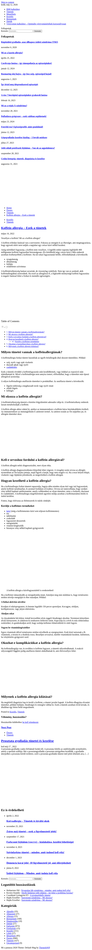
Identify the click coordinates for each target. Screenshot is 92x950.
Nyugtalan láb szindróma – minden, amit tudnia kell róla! (46, 890)
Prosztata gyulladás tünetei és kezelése (27, 741)
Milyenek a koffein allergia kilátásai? (23, 346)
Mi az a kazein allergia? (12, 53)
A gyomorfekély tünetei (40, 895)
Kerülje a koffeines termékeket (27, 341)
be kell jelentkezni (30, 722)
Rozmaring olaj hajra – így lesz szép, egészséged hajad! (26, 74)
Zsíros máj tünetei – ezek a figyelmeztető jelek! (31, 831)
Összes (9, 732)
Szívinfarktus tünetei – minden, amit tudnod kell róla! (35, 852)
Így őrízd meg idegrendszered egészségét (19, 84)
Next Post (6, 727)
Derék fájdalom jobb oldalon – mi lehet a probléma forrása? (47, 893)
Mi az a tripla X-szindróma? (14, 105)
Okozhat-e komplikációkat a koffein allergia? (26, 344)
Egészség (10, 926)
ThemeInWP (44, 947)
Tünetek (9, 12)
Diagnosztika (12, 921)
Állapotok (10, 914)
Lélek (8, 933)
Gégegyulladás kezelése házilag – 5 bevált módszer (24, 137)
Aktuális (10, 911)
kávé (8, 511)
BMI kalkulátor (13, 9)
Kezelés (9, 16)
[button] (4, 327)
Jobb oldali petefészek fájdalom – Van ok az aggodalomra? (28, 148)
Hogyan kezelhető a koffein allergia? (23, 339)
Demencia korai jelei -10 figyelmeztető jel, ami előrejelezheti (38, 862)
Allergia (9, 916)
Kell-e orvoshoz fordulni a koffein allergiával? (27, 337)
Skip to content (7, 2)
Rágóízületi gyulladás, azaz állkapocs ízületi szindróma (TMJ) (29, 42)
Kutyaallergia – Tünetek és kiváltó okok (27, 821)
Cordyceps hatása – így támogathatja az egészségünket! (26, 63)
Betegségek (11, 19)
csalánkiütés (11, 367)
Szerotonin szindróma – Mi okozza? (37, 898)
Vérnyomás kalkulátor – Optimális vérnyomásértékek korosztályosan (36, 24)
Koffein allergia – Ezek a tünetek (23, 228)
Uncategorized (12, 943)
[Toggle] (6, 327)
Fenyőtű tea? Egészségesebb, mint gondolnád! (22, 127)
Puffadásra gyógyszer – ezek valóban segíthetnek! (24, 116)
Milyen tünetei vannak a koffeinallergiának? (26, 332)
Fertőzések (11, 928)
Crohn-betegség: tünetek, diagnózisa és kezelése (23, 159)
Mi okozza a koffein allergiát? (20, 334)
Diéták (9, 21)
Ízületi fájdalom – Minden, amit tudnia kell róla (32, 873)
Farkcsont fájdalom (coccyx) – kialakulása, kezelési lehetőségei (40, 842)
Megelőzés (11, 14)
